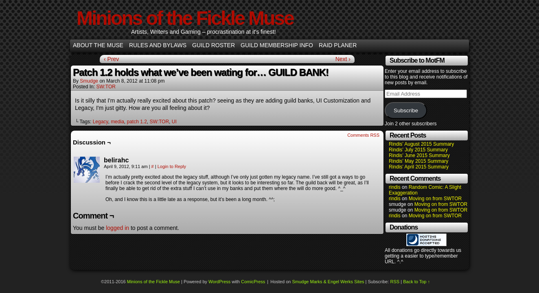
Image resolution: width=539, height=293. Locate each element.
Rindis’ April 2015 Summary (419, 167)
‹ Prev (111, 59)
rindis (395, 187)
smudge (89, 81)
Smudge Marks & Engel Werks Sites (328, 281)
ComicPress (253, 281)
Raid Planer (338, 45)
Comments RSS (363, 135)
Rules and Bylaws (157, 45)
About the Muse (98, 45)
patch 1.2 (137, 122)
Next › (343, 59)
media (117, 122)
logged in (117, 228)
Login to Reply (172, 166)
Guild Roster (213, 45)
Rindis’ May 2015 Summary (418, 161)
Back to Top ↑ (416, 281)
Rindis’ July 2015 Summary (418, 150)
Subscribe (406, 110)
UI (174, 122)
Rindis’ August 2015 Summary (421, 144)
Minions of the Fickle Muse (185, 18)
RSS (395, 281)
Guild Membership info (277, 45)
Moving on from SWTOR (435, 198)
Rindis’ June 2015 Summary (419, 155)
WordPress (219, 281)
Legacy (100, 122)
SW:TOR (106, 87)
